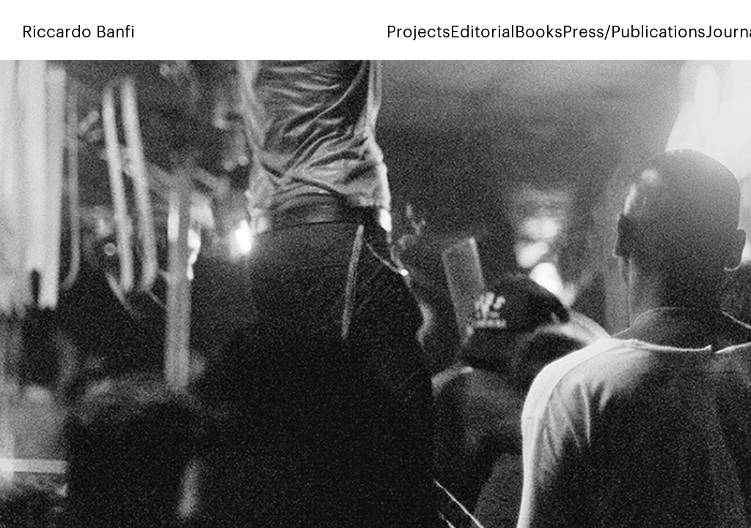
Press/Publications (634, 30)
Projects (418, 30)
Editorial (482, 30)
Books (539, 30)
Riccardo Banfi (78, 30)
